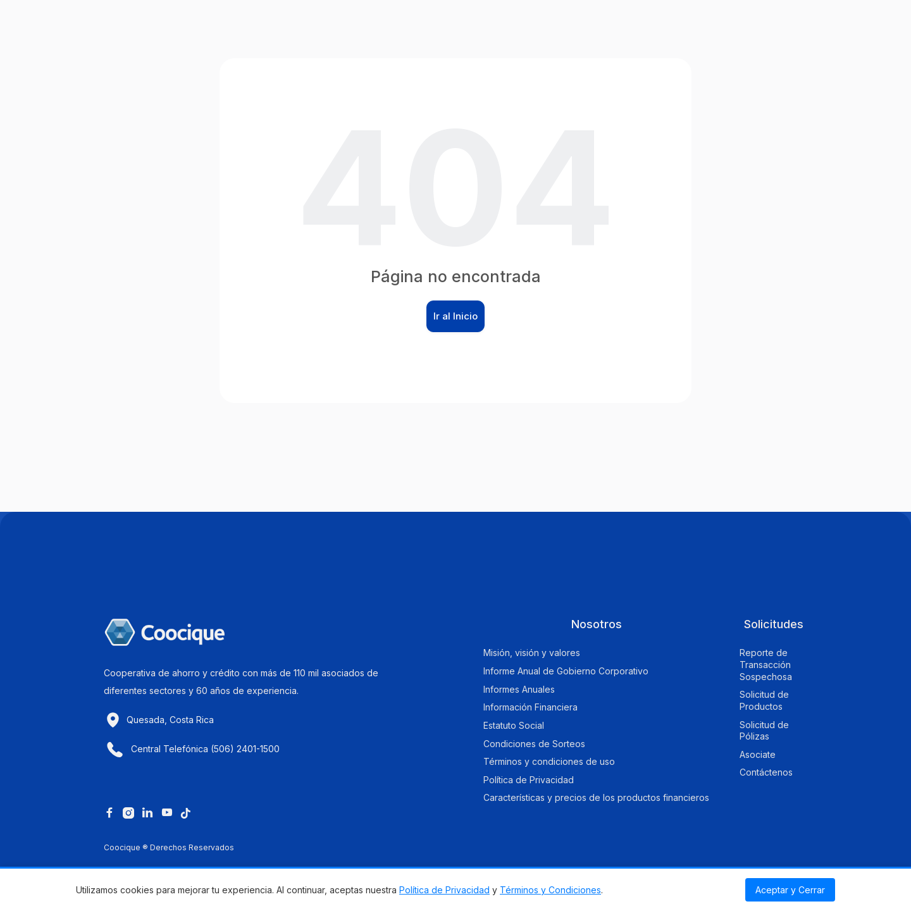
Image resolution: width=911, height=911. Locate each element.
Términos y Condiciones (550, 889)
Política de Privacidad (444, 889)
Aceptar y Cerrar (790, 889)
